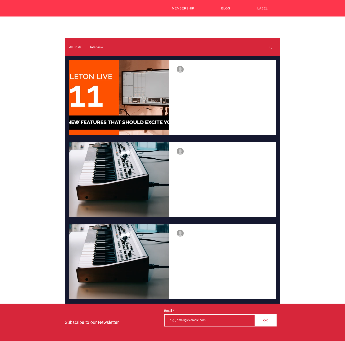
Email (168, 310)
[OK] (266, 320)
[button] (270, 47)
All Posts (75, 47)
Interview (96, 47)
